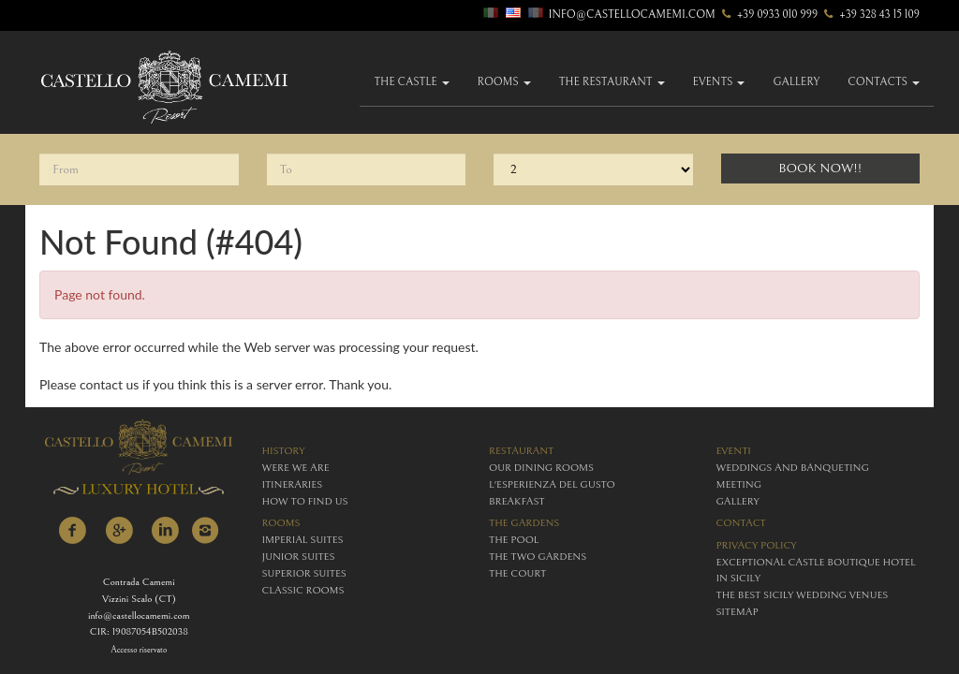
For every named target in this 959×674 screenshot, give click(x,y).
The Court (517, 573)
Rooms (504, 82)
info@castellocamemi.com (632, 14)
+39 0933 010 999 (768, 14)
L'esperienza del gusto (552, 484)
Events (719, 82)
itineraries (292, 484)
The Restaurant (612, 82)
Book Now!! (820, 168)
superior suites (304, 573)
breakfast (516, 501)
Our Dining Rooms (541, 468)
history (283, 451)
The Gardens (524, 523)
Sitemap (737, 612)
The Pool (514, 540)
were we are (296, 468)
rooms (281, 523)
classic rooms (303, 590)
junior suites (298, 556)
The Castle (411, 82)
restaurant (521, 451)
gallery (796, 82)
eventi (733, 451)
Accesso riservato (139, 650)
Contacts (884, 82)
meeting (739, 484)
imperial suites (303, 540)
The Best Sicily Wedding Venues (802, 595)
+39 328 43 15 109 (870, 14)
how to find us (305, 501)
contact (741, 523)
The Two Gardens (537, 556)
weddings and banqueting (792, 468)
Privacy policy (756, 545)
